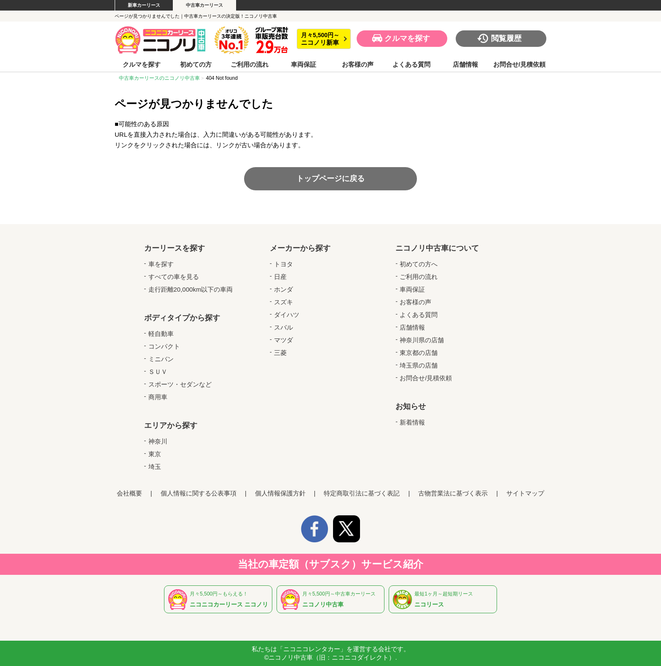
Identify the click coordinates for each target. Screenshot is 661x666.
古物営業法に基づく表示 (453, 493)
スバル (283, 327)
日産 (280, 276)
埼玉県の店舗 (419, 365)
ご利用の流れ (250, 64)
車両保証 (303, 64)
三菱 (280, 352)
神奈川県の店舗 (422, 340)
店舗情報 (465, 64)
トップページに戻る (330, 178)
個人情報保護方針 (280, 493)
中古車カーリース (204, 5)
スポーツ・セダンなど (180, 384)
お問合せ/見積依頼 (519, 64)
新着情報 (412, 422)
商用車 (157, 397)
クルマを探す (407, 38)
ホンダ (283, 289)
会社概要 (129, 493)
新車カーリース (144, 5)
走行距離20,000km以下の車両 (190, 289)
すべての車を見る (173, 276)
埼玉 (154, 466)
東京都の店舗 (419, 352)
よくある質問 (411, 64)
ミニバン (161, 359)
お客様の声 (357, 64)
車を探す (161, 264)
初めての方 (196, 64)
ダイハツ (286, 314)
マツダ (283, 340)
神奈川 (157, 441)
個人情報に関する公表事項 (198, 493)
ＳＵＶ (157, 371)
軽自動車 (161, 333)
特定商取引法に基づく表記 (362, 493)
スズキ (283, 302)
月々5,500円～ (320, 39)
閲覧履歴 (506, 38)
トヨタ (283, 264)
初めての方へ (419, 264)
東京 (154, 454)
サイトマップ (525, 493)
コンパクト (164, 346)
